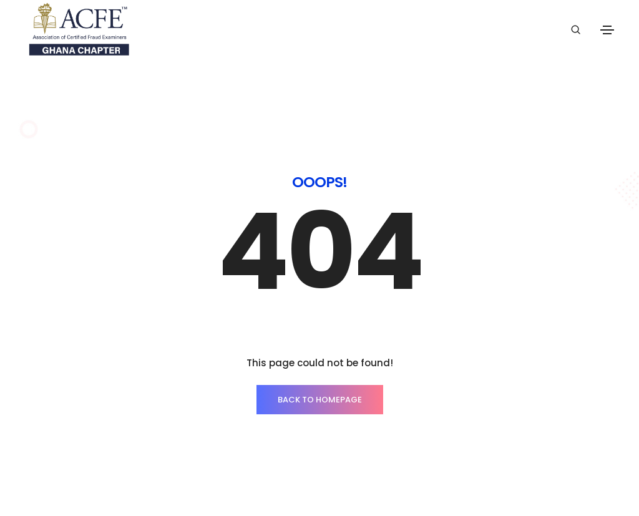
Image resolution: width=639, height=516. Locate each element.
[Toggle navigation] (607, 30)
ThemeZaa (585, 481)
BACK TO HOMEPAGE (320, 366)
